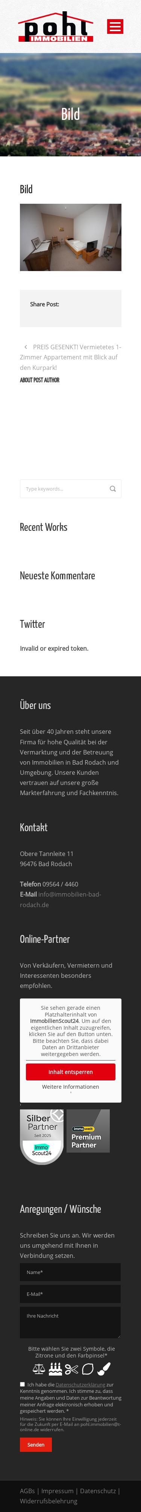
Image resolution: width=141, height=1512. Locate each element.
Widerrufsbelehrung (48, 1501)
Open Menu (115, 26)
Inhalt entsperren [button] (71, 1072)
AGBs (27, 1491)
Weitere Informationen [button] (70, 1086)
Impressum (57, 1491)
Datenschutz (98, 1491)
